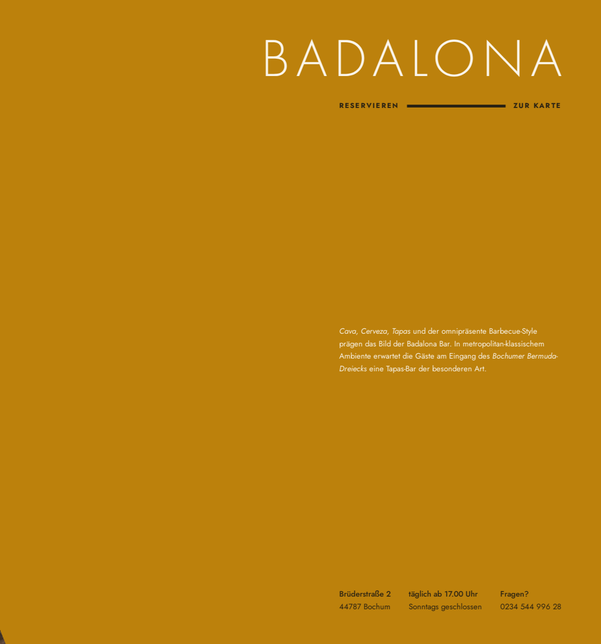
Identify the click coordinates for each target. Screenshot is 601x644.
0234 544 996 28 (530, 606)
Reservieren (369, 105)
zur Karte (537, 105)
